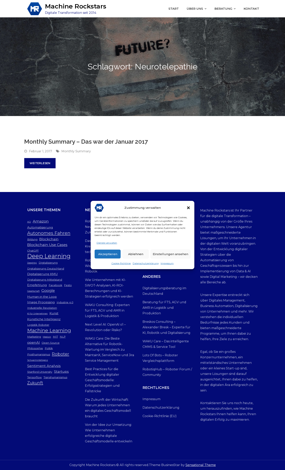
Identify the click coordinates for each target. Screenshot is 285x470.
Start (174, 8)
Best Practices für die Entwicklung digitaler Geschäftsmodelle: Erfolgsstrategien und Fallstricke (102, 380)
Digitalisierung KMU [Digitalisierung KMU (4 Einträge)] (42, 274)
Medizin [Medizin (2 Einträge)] (47, 337)
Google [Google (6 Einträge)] (48, 290)
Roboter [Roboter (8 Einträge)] (60, 353)
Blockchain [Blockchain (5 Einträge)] (49, 239)
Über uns (195, 8)
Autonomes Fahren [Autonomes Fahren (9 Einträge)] (48, 233)
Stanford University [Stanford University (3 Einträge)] (39, 371)
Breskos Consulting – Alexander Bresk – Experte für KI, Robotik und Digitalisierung (166, 327)
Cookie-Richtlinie (121, 265)
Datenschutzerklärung (146, 265)
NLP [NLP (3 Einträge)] (63, 336)
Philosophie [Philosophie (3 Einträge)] (35, 348)
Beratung (223, 8)
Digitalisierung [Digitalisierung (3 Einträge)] (48, 262)
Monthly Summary (76, 151)
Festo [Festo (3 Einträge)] (68, 285)
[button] (188, 210)
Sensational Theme (200, 465)
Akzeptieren (107, 256)
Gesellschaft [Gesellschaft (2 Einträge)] (33, 291)
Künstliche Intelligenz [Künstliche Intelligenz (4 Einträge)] (44, 319)
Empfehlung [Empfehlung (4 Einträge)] (37, 285)
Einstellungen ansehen (170, 256)
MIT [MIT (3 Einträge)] (55, 336)
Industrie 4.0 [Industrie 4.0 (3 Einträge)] (65, 302)
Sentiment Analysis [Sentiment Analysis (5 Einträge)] (44, 366)
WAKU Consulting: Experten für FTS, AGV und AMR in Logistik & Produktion (107, 310)
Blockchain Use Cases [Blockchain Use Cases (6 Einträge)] (47, 244)
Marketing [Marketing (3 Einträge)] (34, 336)
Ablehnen (135, 256)
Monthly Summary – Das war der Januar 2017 (86, 141)
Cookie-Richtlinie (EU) (159, 416)
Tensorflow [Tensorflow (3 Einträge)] (34, 377)
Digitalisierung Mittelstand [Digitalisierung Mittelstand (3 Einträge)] (44, 279)
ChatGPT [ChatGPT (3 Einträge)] (33, 250)
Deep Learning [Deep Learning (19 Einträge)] (49, 256)
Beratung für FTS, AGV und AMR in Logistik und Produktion (164, 307)
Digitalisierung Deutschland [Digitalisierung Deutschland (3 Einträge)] (45, 268)
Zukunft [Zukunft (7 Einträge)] (35, 382)
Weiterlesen (40, 163)
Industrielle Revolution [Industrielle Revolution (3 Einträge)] (42, 307)
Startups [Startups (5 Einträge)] (61, 371)
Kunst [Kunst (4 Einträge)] (53, 313)
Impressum (167, 265)
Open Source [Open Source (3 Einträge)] (51, 342)
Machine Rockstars (75, 6)
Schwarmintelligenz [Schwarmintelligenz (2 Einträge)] (37, 360)
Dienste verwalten (107, 244)
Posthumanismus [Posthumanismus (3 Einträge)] (38, 354)
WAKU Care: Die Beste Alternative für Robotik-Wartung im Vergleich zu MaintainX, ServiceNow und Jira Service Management (109, 349)
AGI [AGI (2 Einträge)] (29, 222)
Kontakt (251, 8)
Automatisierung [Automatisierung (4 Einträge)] (40, 227)
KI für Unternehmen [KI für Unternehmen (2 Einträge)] (37, 313)
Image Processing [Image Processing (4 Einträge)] (41, 302)
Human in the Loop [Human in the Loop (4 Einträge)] (42, 297)
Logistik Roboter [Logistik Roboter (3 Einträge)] (38, 324)
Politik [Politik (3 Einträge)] (49, 348)
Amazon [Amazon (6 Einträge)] (41, 221)
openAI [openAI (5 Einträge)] (33, 342)
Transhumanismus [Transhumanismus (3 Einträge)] (55, 377)
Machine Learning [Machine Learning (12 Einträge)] (49, 330)
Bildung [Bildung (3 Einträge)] (32, 239)
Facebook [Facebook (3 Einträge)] (55, 285)
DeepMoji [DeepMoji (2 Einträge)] (32, 263)
